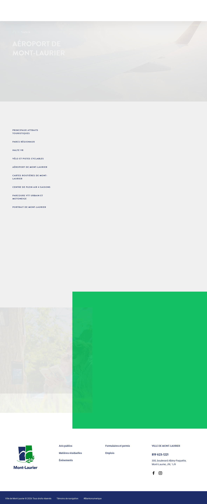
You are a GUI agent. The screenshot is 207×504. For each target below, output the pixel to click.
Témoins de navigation (67, 498)
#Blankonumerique (92, 498)
